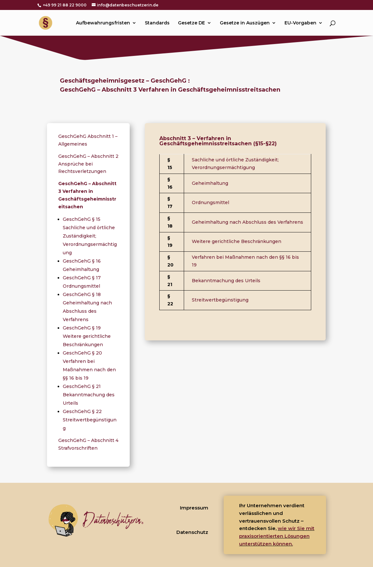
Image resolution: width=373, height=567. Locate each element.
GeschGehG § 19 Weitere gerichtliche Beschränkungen (87, 336)
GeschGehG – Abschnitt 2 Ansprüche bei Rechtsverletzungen (88, 164)
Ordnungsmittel (210, 202)
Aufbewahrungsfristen (103, 23)
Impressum (194, 508)
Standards (157, 23)
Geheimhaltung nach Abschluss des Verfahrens (247, 222)
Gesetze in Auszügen (245, 23)
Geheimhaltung (210, 183)
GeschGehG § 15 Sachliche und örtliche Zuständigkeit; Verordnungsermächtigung (90, 236)
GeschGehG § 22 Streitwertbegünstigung (90, 420)
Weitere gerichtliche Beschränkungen (236, 241)
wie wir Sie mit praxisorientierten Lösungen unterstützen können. (276, 536)
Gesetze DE (191, 23)
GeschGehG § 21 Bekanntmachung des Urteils (89, 394)
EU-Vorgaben (300, 23)
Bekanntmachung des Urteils (226, 281)
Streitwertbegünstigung (220, 300)
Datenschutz (192, 532)
